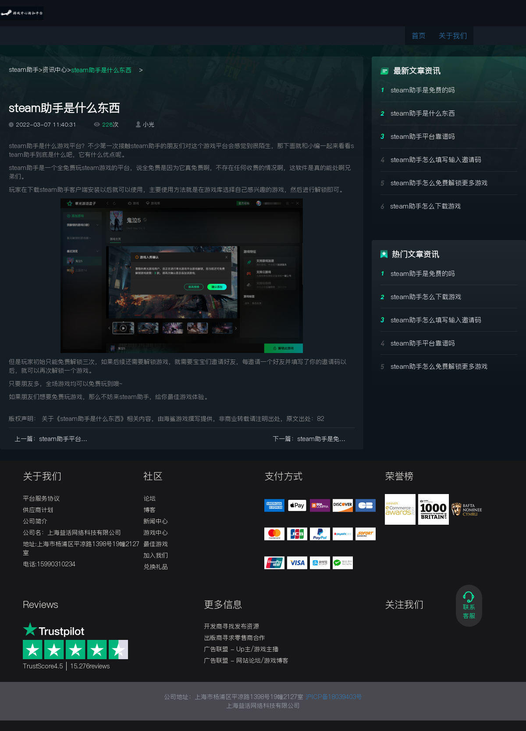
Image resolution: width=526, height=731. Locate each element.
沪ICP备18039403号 (334, 696)
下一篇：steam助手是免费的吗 (314, 438)
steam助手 (24, 69)
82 (320, 418)
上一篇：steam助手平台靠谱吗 (55, 438)
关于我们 (453, 35)
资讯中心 (55, 69)
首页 (419, 35)
